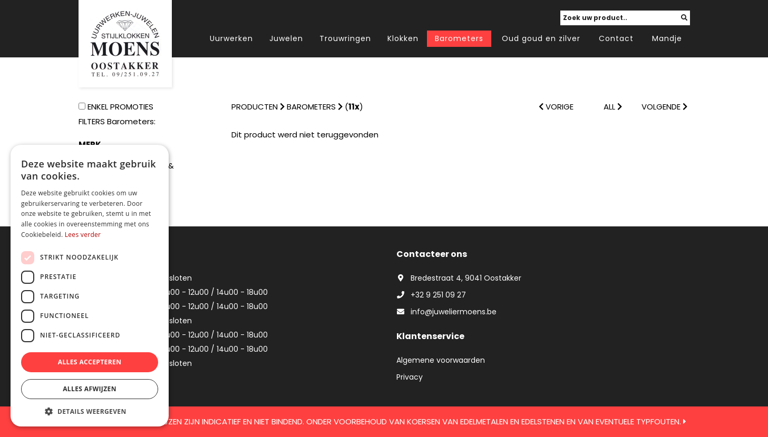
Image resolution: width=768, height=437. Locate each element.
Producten (254, 106)
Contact (616, 38)
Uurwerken (231, 38)
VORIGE (556, 106)
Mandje (667, 38)
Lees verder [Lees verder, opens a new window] (83, 234)
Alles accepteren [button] (90, 361)
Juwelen (286, 38)
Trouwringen (345, 38)
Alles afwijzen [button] (89, 388)
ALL (613, 106)
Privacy (409, 377)
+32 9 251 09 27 (431, 295)
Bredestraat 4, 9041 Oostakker (459, 278)
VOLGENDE (664, 106)
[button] (89, 411)
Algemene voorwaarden (440, 360)
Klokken (403, 38)
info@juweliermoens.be (446, 311)
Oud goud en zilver (541, 38)
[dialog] (90, 285)
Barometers (459, 38)
